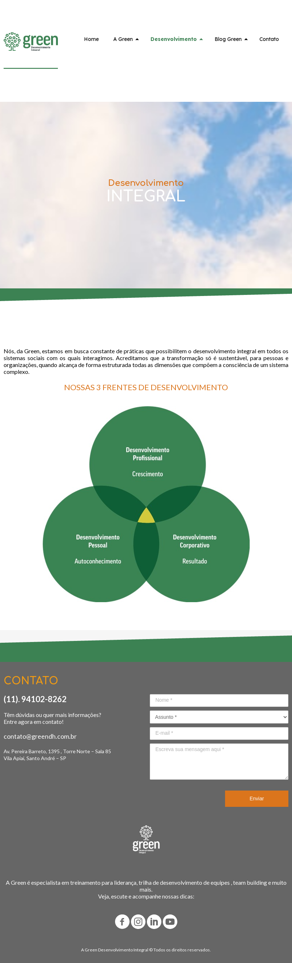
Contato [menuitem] (269, 39)
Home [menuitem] (91, 39)
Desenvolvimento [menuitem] (174, 39)
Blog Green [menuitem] (228, 39)
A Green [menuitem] (123, 39)
